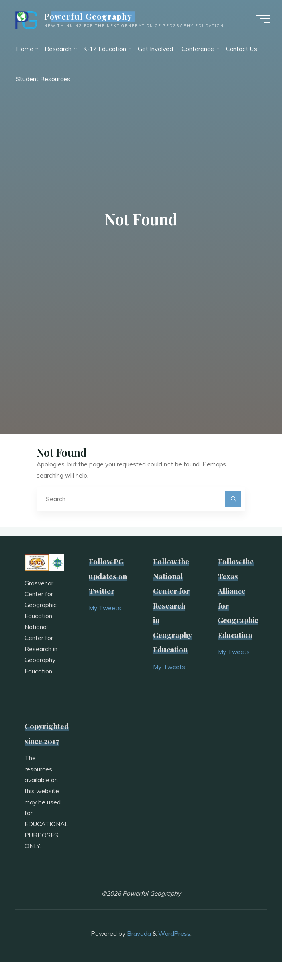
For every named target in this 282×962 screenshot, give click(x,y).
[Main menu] (262, 19)
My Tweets (105, 608)
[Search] (233, 499)
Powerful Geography (89, 17)
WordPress (174, 933)
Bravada (138, 933)
